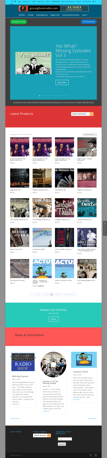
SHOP (34, 1)
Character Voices (80, 371)
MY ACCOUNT (87, 1)
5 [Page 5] (44, 294)
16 (65, 95)
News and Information (68, 1)
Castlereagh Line (42, 15)
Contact (78, 1)
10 (55, 95)
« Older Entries (15, 418)
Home (19, 1)
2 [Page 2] (37, 294)
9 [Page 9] (53, 294)
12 (58, 95)
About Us (25, 1)
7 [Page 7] (49, 294)
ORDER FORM (56, 1)
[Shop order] (90, 134)
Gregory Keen (55, 15)
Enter (53, 319)
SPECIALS (22, 15)
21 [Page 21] (69, 294)
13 (60, 95)
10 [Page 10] (56, 294)
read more (15, 404)
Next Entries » (92, 418)
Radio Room (40, 1)
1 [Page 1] (34, 294)
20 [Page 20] (65, 294)
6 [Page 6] (46, 294)
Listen (84, 15)
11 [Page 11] (60, 294)
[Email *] (65, 438)
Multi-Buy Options (20, 376)
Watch (48, 1)
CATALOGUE (89, 21)
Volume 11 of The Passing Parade (50, 382)
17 (67, 95)
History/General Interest (70, 15)
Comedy (30, 15)
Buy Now (62, 82)
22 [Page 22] (72, 294)
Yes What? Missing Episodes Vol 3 (73, 50)
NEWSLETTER (18, 21)
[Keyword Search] (80, 114)
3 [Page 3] (39, 294)
